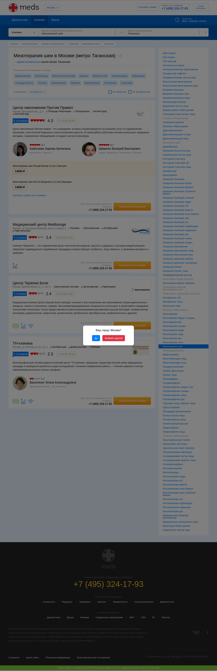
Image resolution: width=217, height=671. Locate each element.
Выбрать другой (113, 338)
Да (96, 338)
